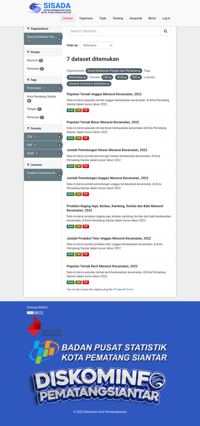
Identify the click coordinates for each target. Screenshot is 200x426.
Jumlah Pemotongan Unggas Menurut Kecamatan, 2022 (107, 178)
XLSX (70, 110)
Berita (152, 18)
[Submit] (165, 31)
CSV (78, 110)
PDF (86, 110)
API (115, 289)
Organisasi (86, 18)
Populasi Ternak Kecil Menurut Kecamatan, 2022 (102, 266)
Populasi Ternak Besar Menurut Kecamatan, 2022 (103, 122)
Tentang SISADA (37, 307)
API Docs (127, 289)
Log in (166, 18)
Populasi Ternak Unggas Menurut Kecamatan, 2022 (104, 94)
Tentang (118, 18)
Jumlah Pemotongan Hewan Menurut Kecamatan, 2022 (107, 150)
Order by (72, 45)
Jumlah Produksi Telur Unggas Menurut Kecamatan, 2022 (109, 238)
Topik (102, 18)
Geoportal (135, 18)
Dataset (68, 18)
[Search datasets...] (114, 31)
